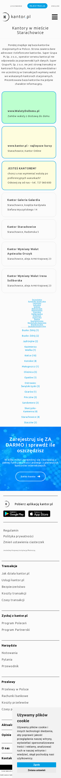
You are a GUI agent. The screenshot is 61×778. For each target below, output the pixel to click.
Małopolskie (37, 308)
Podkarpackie (37, 314)
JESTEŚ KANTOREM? (22, 168)
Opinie (6, 734)
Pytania (7, 659)
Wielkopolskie (37, 324)
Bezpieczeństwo (13, 586)
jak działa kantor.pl (16, 573)
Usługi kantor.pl (13, 580)
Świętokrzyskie (37, 321)
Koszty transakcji (14, 593)
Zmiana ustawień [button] (36, 770)
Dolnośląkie (37, 300)
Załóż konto (28, 476)
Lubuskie (37, 305)
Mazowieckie (37, 310)
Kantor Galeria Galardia (23, 199)
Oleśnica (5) (30, 372)
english (55, 6)
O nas (6, 748)
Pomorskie (37, 317)
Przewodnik (10, 666)
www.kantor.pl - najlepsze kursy (30, 145)
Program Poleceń (14, 623)
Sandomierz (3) (30, 402)
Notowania (10, 652)
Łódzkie (37, 307)
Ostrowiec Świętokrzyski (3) (30, 385)
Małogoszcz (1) (30, 366)
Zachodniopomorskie (37, 326)
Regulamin (11, 530)
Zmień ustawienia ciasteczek (23, 542)
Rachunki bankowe (15, 695)
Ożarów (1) (31, 391)
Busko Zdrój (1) (30, 330)
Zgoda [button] (36, 764)
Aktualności (10, 724)
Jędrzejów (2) (30, 341)
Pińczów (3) (30, 397)
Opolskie (37, 312)
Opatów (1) (30, 377)
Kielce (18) (30, 355)
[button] (55, 17)
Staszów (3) (30, 422)
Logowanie (16, 6)
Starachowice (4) (30, 417)
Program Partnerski (16, 629)
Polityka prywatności (18, 536)
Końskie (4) (30, 361)
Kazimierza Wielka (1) (31, 348)
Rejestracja (37, 6)
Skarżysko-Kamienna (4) (30, 410)
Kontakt (7, 758)
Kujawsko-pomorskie (37, 301)
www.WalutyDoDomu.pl (24, 111)
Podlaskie (37, 316)
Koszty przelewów (15, 702)
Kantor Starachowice (21, 226)
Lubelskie (37, 303)
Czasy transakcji (13, 600)
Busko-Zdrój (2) (30, 335)
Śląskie (37, 319)
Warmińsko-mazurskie (37, 323)
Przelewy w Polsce (15, 689)
